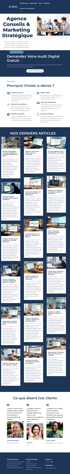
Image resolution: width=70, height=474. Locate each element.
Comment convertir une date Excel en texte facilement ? (33, 193)
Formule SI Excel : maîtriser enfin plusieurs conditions (10, 198)
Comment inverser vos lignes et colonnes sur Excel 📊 (32, 235)
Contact (28, 462)
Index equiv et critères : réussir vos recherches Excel (9, 323)
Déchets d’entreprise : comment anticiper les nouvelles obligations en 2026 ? (10, 154)
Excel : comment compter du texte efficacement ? (53, 232)
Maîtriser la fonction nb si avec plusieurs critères (10, 364)
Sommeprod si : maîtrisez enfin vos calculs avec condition (56, 354)
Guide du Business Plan (51, 468)
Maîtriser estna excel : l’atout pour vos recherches (32, 153)
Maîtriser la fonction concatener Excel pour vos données (32, 362)
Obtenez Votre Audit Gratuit (35, 70)
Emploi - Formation (13, 201)
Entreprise (10, 158)
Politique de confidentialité (33, 467)
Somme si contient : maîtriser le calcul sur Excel (55, 313)
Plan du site (29, 469)
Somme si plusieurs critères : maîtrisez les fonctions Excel (32, 319)
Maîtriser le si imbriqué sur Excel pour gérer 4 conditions (55, 192)
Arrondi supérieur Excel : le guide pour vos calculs (56, 152)
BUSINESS (47, 3)
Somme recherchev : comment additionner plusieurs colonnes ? (9, 280)
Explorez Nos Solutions (16, 52)
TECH (40, 3)
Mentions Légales (31, 465)
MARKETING (33, 3)
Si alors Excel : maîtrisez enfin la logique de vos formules (55, 273)
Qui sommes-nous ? (31, 463)
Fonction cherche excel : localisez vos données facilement (10, 240)
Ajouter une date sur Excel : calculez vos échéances (31, 277)
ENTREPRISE (24, 3)
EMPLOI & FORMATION (27, 8)
